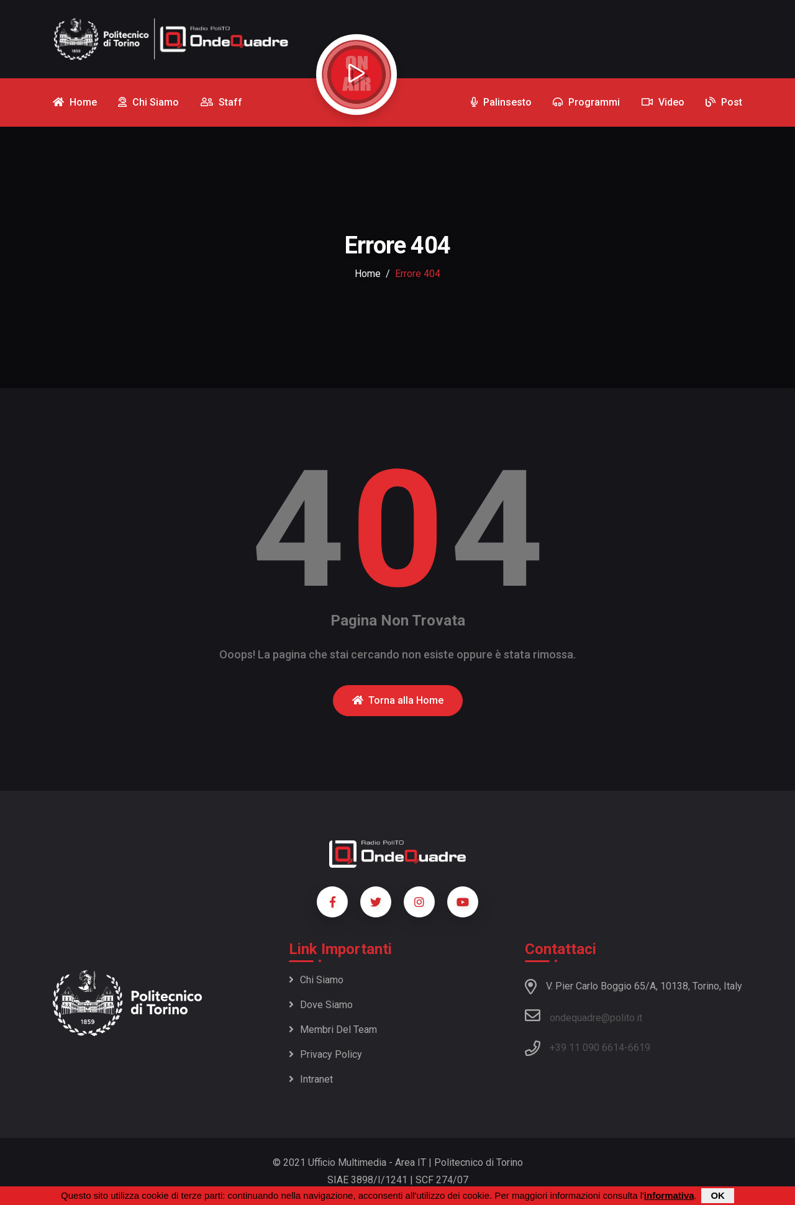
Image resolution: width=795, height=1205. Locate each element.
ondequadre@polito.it (583, 1015)
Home (368, 274)
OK (718, 1195)
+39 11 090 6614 (587, 1047)
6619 (639, 1047)
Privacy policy (325, 1054)
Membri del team (333, 1029)
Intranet (311, 1079)
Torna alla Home (397, 700)
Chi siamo (316, 980)
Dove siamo (321, 1005)
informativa (669, 1195)
